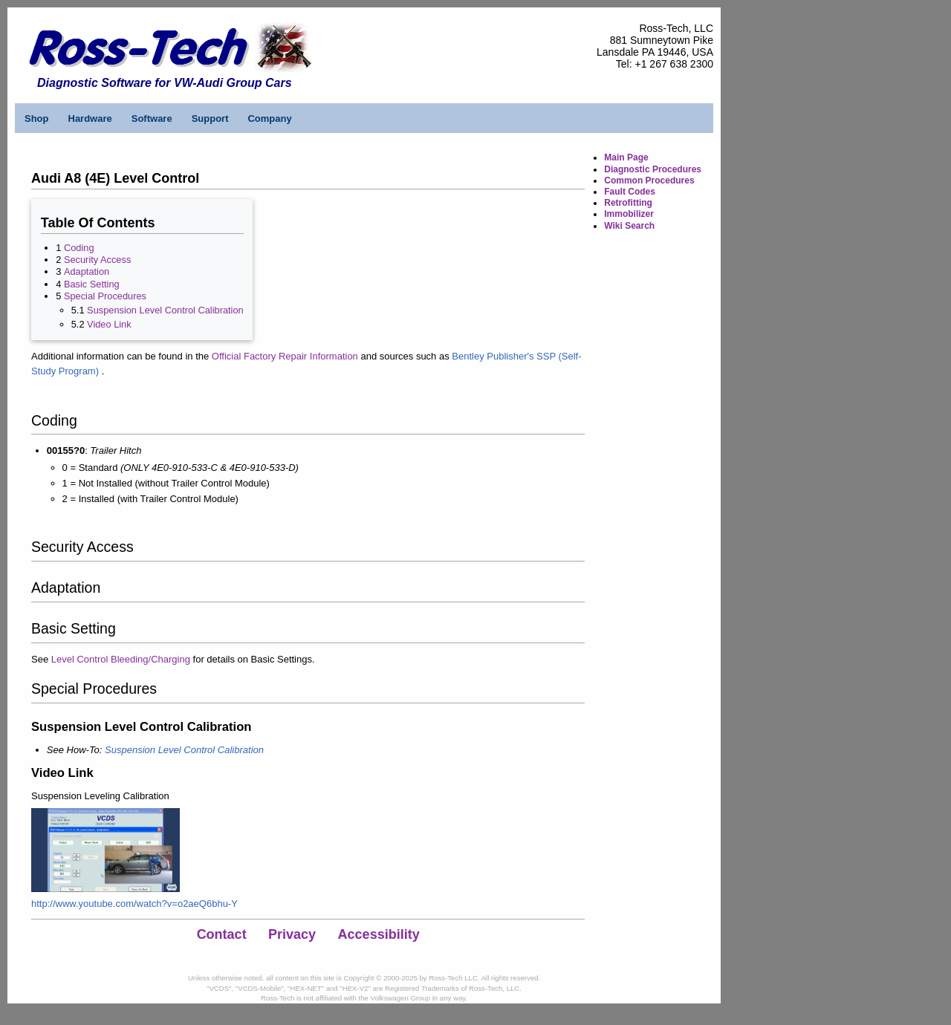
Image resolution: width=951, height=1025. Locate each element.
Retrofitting (628, 203)
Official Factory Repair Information (285, 356)
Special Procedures (105, 296)
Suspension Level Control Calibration (165, 310)
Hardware (90, 118)
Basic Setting (92, 284)
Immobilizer (629, 214)
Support (210, 118)
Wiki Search (629, 226)
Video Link (109, 324)
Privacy (292, 934)
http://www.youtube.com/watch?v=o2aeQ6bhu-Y (134, 903)
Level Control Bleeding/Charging (120, 659)
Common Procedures (649, 180)
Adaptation (86, 271)
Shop (37, 118)
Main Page (626, 157)
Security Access (97, 259)
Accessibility (379, 934)
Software (152, 118)
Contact (222, 934)
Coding (79, 247)
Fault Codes (629, 191)
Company (269, 118)
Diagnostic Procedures (652, 169)
